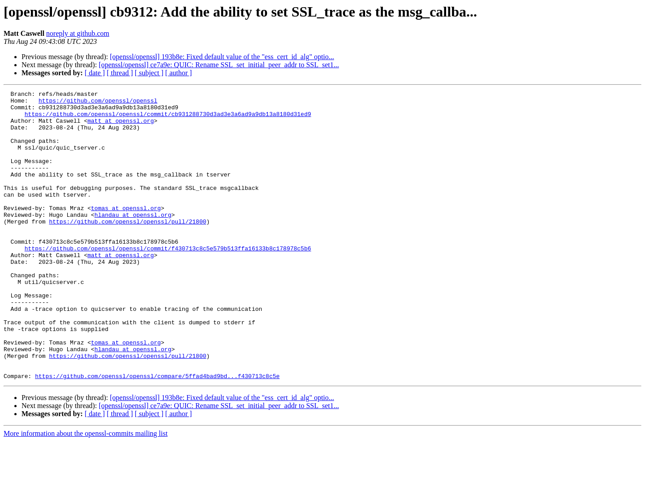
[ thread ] (120, 73)
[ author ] (178, 73)
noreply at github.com (77, 33)
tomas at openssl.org (126, 232)
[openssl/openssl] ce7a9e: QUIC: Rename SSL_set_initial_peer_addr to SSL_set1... (219, 65)
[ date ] (95, 73)
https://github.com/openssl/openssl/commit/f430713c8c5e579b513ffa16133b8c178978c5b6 (168, 280)
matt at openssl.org (120, 127)
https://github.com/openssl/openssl (98, 103)
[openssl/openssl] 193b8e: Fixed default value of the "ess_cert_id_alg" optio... (222, 56)
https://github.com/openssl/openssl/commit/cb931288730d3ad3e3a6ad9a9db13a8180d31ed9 (168, 119)
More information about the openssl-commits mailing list (86, 491)
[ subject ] (149, 73)
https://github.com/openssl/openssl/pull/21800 (127, 248)
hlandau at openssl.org (133, 240)
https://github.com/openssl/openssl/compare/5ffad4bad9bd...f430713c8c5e (157, 434)
